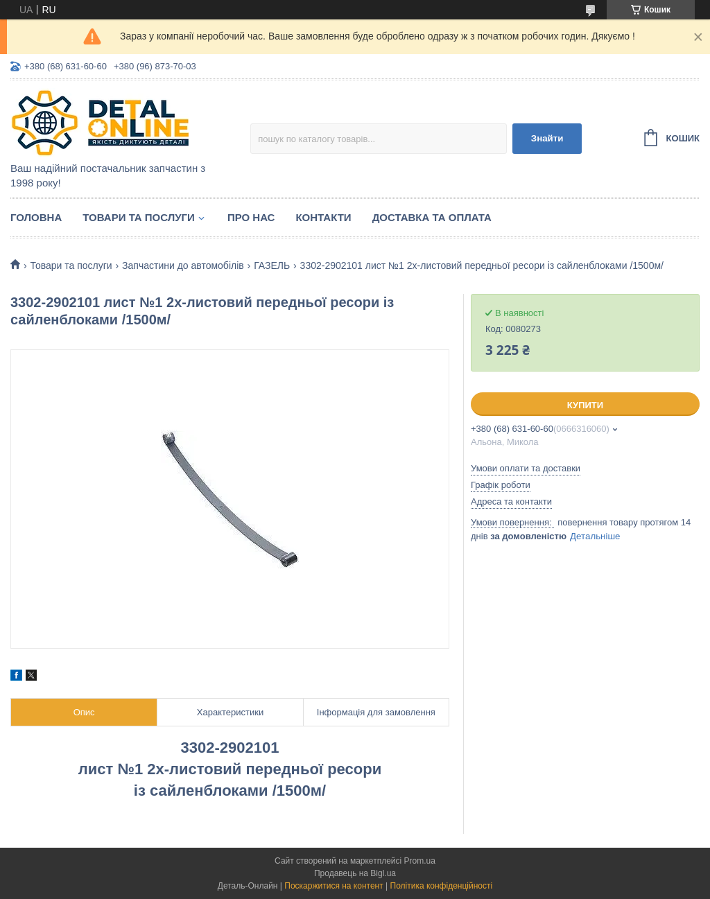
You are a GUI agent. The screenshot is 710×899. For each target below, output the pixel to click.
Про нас (251, 217)
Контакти (323, 217)
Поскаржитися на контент (333, 886)
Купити (585, 405)
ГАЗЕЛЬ (272, 265)
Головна (36, 217)
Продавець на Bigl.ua (355, 873)
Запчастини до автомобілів (183, 265)
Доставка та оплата (432, 217)
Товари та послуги (139, 217)
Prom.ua (419, 861)
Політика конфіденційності (441, 886)
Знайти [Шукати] (547, 138)
